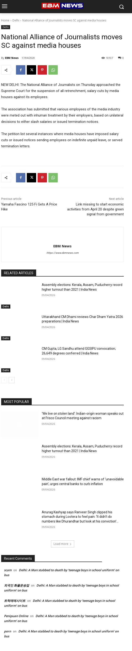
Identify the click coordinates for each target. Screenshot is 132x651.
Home (5, 20)
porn (7, 631)
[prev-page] (4, 380)
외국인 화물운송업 (16, 585)
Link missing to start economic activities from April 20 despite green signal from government (95, 209)
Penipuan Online (16, 616)
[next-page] (12, 380)
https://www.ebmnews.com (63, 252)
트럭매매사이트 (14, 601)
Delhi (15, 20)
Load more (63, 544)
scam (8, 570)
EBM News (12, 58)
